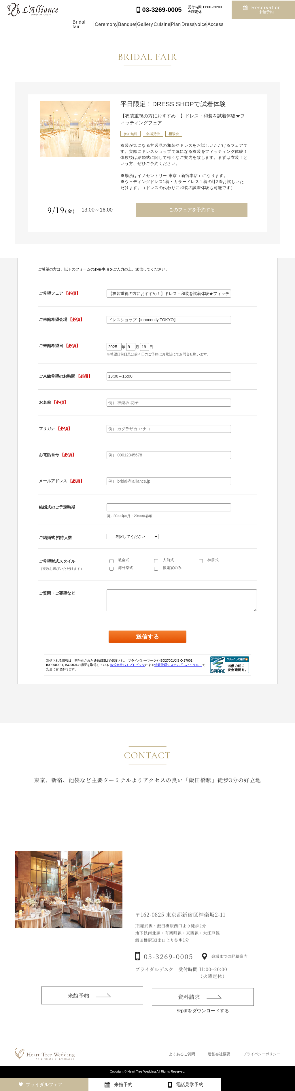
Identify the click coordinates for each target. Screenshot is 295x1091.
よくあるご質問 (182, 1054)
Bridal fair (29, 24)
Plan (187, 24)
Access (268, 24)
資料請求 (189, 1009)
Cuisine (160, 24)
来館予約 (78, 1005)
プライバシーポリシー (261, 1054)
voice (240, 24)
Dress (214, 24)
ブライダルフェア (44, 1084)
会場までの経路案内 (229, 969)
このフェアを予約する (192, 209)
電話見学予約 (189, 1084)
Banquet (98, 24)
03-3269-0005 (168, 969)
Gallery (130, 24)
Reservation (266, 9)
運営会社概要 (219, 1054)
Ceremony (64, 24)
